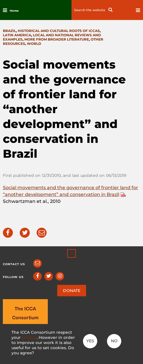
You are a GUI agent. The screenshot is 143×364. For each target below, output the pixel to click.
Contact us (14, 264)
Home (14, 10)
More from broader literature (56, 39)
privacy (29, 337)
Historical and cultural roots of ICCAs (59, 31)
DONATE (71, 290)
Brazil (9, 31)
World (34, 43)
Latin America (17, 35)
